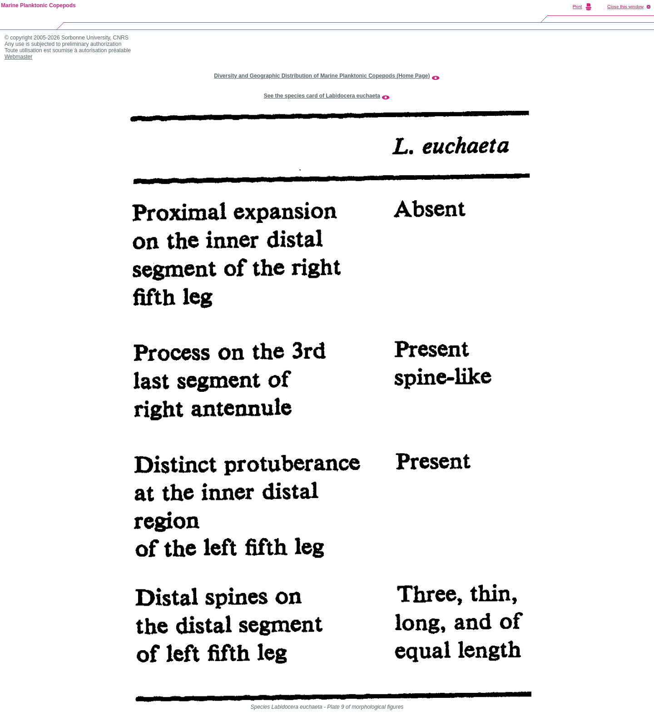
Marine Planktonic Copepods (38, 5)
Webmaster (18, 57)
